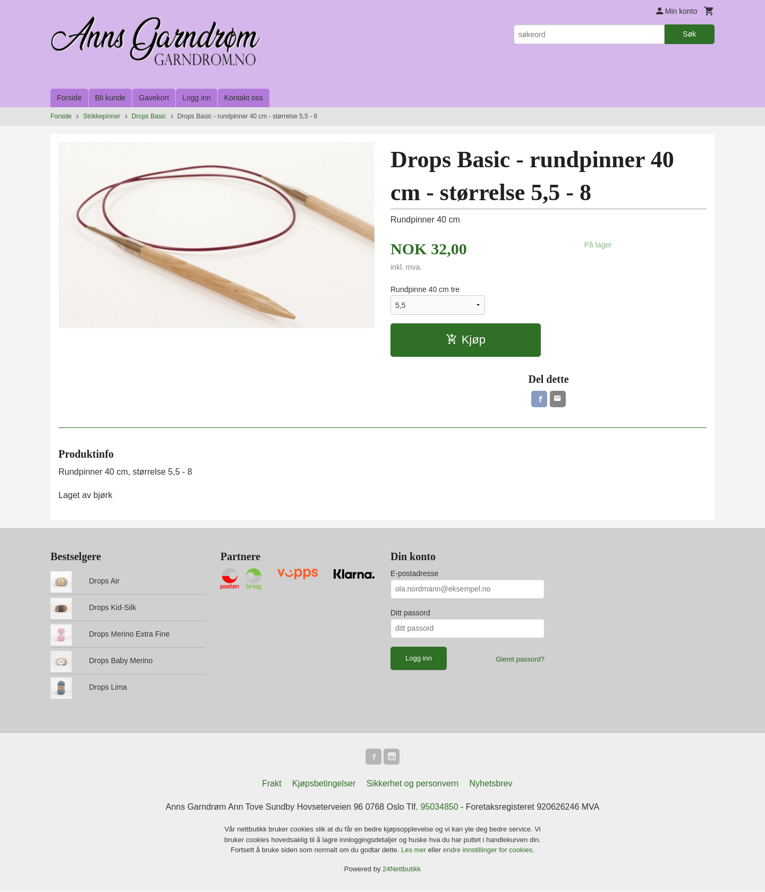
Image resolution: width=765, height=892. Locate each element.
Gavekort (154, 97)
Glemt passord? (520, 660)
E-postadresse (414, 574)
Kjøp (466, 339)
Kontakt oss (243, 97)
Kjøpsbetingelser (323, 785)
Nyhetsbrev (491, 785)
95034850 (439, 808)
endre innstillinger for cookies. (488, 852)
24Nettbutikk (401, 870)
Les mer (414, 852)
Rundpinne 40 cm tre (425, 289)
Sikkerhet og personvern (412, 785)
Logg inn (196, 97)
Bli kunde (110, 97)
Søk (689, 34)
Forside (69, 97)
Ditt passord (410, 614)
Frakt (271, 785)
